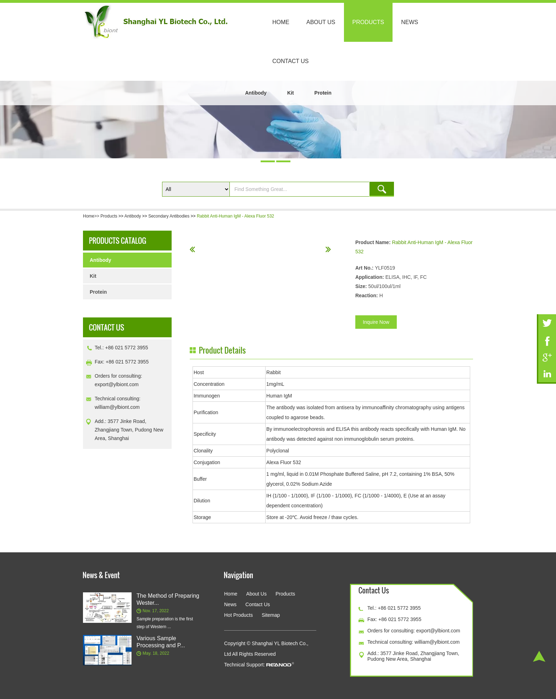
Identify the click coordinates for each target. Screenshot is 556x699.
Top (539, 656)
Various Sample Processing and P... (161, 641)
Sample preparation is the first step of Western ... (165, 622)
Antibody (256, 93)
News (409, 22)
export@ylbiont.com (117, 384)
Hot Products (238, 615)
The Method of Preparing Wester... (168, 599)
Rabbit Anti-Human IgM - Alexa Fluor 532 (235, 216)
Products (368, 22)
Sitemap (271, 615)
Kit (290, 93)
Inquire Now (376, 322)
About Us (320, 22)
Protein (323, 93)
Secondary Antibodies (168, 216)
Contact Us (290, 61)
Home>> (91, 216)
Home (280, 22)
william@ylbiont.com (117, 407)
